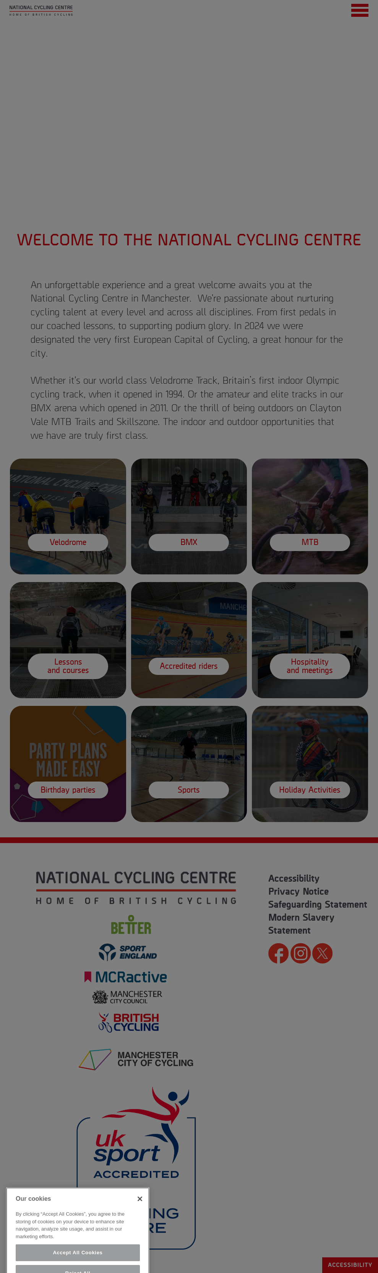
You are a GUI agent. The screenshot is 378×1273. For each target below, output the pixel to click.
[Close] (139, 1207)
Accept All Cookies (77, 1261)
